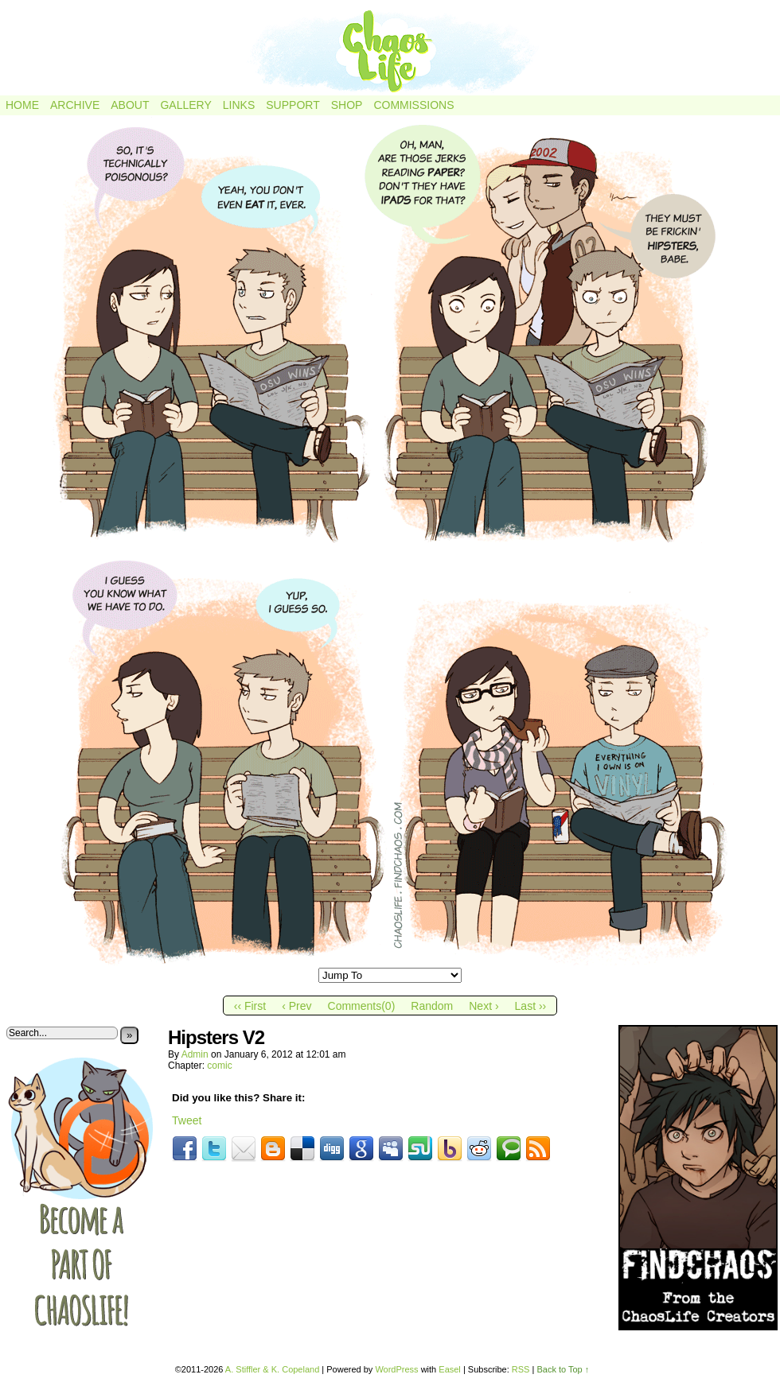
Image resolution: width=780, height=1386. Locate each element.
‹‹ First (250, 1006)
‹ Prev (296, 1006)
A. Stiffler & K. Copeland (272, 1369)
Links (239, 105)
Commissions (413, 105)
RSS (521, 1369)
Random (432, 1006)
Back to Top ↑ (562, 1369)
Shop (347, 105)
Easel (450, 1369)
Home (22, 105)
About (130, 105)
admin (195, 1054)
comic (219, 1065)
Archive (74, 105)
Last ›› (531, 1006)
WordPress (396, 1369)
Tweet (186, 1120)
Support (292, 105)
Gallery (185, 105)
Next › (483, 1006)
